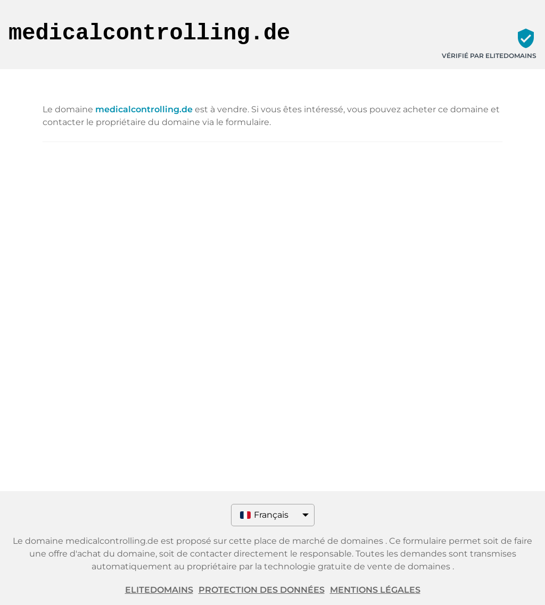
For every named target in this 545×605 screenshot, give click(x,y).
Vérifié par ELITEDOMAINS (489, 56)
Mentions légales (375, 590)
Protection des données (262, 590)
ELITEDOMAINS (159, 590)
